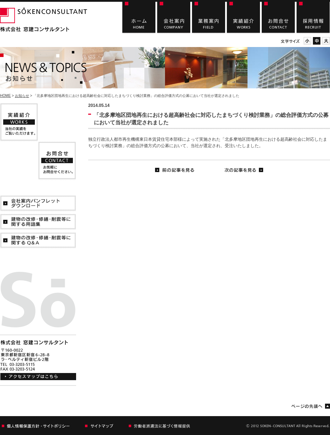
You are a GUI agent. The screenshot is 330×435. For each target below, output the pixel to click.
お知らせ (22, 96)
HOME (5, 96)
